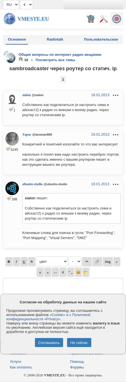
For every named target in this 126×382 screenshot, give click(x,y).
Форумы (77, 367)
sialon (26, 95)
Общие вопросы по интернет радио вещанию (60, 54)
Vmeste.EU (33, 19)
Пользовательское (101, 39)
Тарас (26, 134)
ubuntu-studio (32, 184)
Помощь (77, 361)
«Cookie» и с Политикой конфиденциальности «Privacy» (48, 317)
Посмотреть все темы (55, 60)
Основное (17, 39)
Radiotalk (55, 39)
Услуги (15, 361)
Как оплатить (21, 367)
